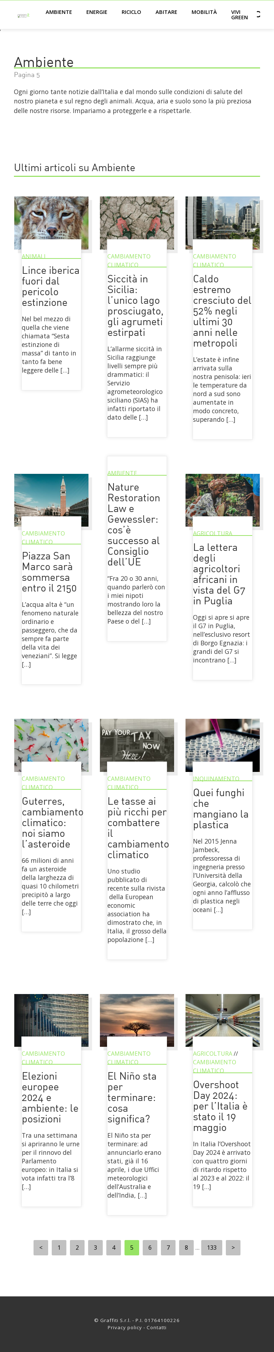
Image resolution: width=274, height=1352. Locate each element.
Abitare (166, 11)
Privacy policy (125, 1327)
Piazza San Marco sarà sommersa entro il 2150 (49, 573)
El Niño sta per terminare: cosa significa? (132, 1098)
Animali (34, 256)
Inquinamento (216, 779)
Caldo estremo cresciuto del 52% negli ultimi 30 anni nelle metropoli (222, 312)
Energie (96, 11)
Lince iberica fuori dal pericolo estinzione (51, 287)
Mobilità (204, 11)
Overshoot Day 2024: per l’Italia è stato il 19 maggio (220, 1106)
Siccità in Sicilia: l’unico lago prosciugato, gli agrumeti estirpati (135, 306)
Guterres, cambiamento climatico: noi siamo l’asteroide (52, 823)
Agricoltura (212, 533)
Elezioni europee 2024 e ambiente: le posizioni (50, 1098)
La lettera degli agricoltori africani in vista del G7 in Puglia (219, 575)
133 (212, 1247)
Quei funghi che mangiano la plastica (221, 809)
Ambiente (59, 11)
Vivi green (239, 14)
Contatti (157, 1327)
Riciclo (131, 11)
